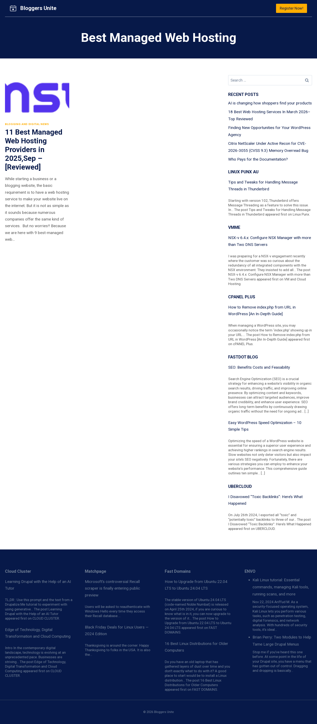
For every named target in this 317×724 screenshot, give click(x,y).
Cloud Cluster (18, 571)
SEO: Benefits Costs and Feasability (259, 367)
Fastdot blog (243, 357)
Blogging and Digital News (27, 124)
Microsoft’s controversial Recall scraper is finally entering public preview (112, 588)
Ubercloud (240, 486)
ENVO (250, 571)
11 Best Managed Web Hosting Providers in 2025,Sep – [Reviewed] (33, 149)
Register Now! (291, 8)
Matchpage (95, 571)
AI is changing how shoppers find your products (270, 103)
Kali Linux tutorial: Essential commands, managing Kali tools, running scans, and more (281, 587)
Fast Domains (178, 571)
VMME (234, 227)
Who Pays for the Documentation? (258, 159)
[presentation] (37, 96)
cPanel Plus (241, 296)
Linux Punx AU (243, 171)
